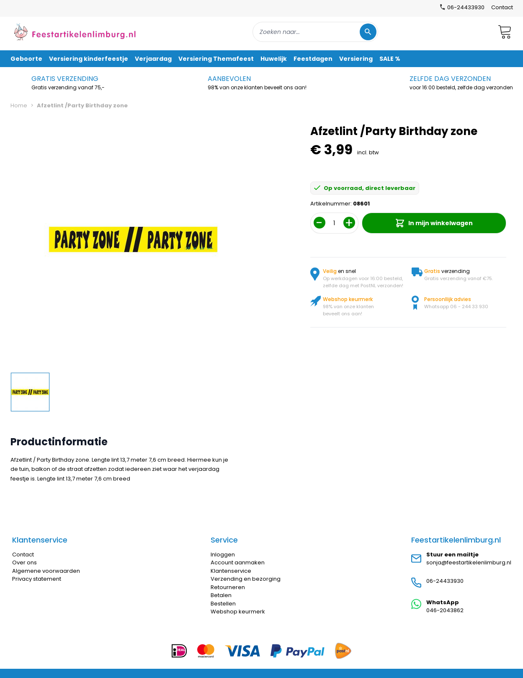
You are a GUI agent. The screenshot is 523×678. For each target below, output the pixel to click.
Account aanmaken (238, 562)
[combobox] (315, 32)
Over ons (24, 562)
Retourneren (228, 587)
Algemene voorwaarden (46, 571)
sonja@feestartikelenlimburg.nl (468, 562)
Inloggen (223, 555)
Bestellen (223, 604)
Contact (502, 7)
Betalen (221, 595)
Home (18, 105)
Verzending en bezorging (246, 579)
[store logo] (75, 31)
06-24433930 (445, 581)
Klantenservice (231, 571)
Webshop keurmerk (238, 612)
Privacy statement (36, 579)
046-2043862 (445, 610)
